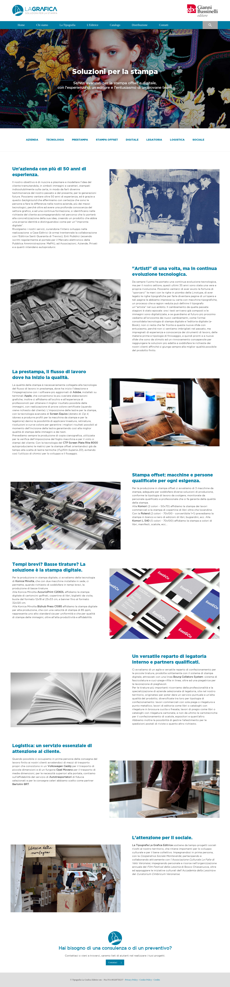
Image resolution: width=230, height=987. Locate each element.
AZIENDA (32, 139)
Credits (157, 980)
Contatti (163, 25)
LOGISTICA (177, 139)
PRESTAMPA (80, 139)
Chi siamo (42, 25)
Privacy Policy (131, 980)
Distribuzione (139, 25)
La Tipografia (67, 25)
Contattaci (112, 962)
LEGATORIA (154, 139)
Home (21, 25)
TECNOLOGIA (55, 139)
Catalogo (115, 25)
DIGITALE (132, 139)
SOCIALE (198, 139)
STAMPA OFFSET (107, 139)
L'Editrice (92, 25)
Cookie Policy (146, 980)
